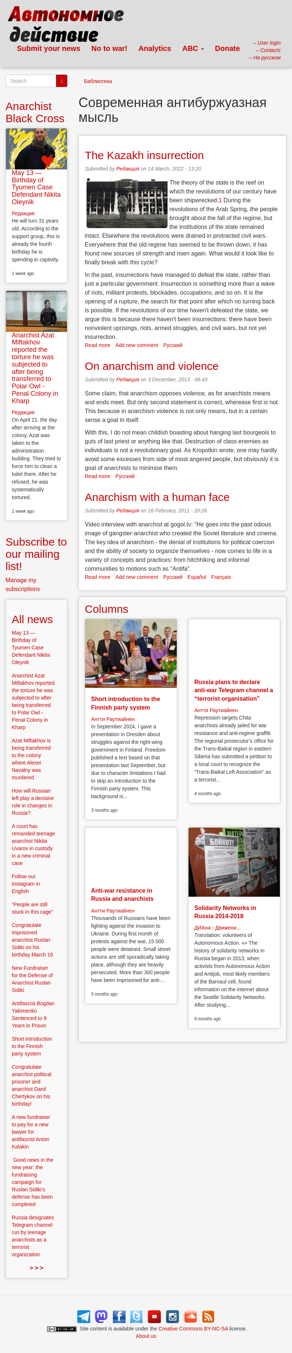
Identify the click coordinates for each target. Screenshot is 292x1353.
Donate (227, 48)
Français (221, 577)
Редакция (127, 169)
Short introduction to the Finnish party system (32, 1046)
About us (146, 1336)
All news (32, 619)
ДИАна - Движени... (217, 928)
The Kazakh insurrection (144, 155)
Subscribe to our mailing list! (36, 554)
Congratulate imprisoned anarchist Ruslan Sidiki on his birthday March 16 (32, 940)
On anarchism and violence (152, 366)
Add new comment (136, 345)
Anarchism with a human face (157, 497)
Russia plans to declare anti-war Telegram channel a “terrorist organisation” (233, 690)
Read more (97, 345)
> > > (36, 1268)
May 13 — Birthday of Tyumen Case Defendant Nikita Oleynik (36, 187)
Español (196, 577)
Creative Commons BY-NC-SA (193, 1329)
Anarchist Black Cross (35, 112)
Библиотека (98, 81)
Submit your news (48, 48)
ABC (193, 48)
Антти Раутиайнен (112, 719)
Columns (106, 609)
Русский (172, 345)
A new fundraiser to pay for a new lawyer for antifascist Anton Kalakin (31, 1132)
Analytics (154, 48)
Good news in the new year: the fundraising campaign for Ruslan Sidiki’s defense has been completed (32, 1182)
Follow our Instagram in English (26, 883)
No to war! (109, 48)
